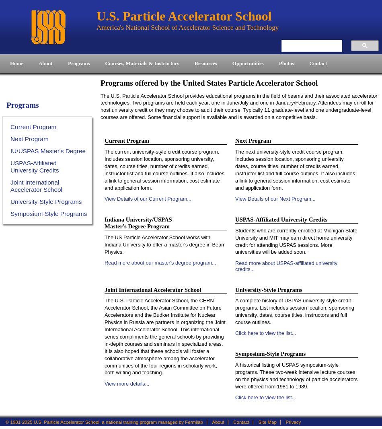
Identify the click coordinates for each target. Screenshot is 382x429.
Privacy (293, 422)
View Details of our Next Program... (275, 199)
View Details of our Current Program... (148, 199)
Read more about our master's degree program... (160, 263)
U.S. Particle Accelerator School (48, 27)
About (218, 422)
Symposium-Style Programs (48, 213)
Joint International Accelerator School (36, 186)
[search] (307, 45)
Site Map (268, 422)
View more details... (127, 384)
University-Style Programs (46, 201)
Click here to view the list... (265, 333)
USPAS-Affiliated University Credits (34, 167)
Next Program (29, 138)
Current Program (33, 126)
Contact (241, 422)
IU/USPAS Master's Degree (48, 151)
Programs (22, 105)
